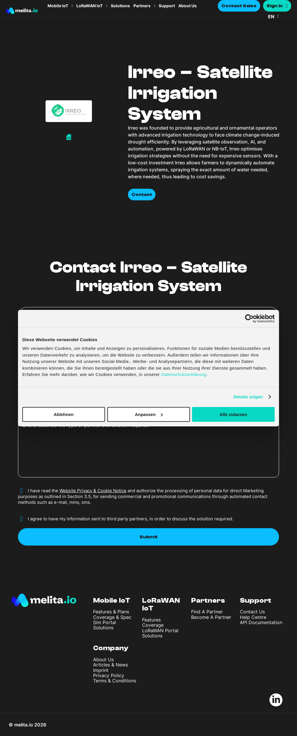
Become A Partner (211, 617)
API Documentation (261, 622)
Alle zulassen (233, 414)
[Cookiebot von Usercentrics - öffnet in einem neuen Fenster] (249, 318)
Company (110, 648)
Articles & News (110, 665)
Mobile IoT (58, 5)
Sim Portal (104, 622)
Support (167, 5)
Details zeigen (248, 396)
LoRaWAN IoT (89, 5)
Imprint (100, 670)
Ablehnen (63, 414)
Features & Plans (111, 612)
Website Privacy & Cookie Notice (92, 490)
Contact (141, 194)
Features (151, 620)
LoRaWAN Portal (160, 630)
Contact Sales (239, 5)
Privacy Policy (108, 675)
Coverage (153, 625)
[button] (279, 16)
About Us (187, 5)
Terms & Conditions (114, 681)
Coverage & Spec (112, 617)
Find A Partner (207, 612)
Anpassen (149, 414)
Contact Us (252, 612)
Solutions (120, 5)
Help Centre (253, 617)
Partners (142, 5)
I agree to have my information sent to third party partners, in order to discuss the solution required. (130, 518)
